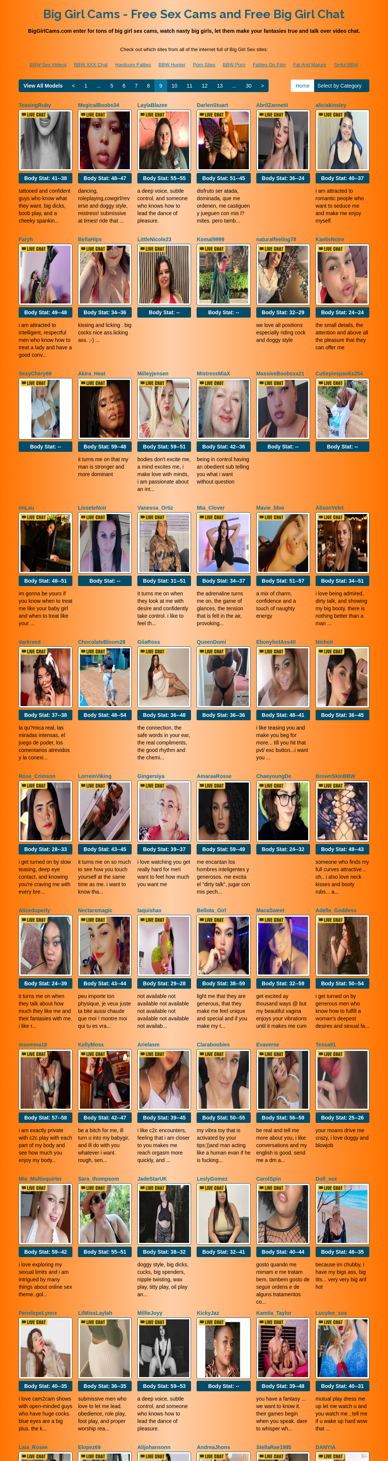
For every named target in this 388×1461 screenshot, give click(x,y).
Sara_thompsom (98, 1015)
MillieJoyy (149, 1128)
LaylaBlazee (152, 105)
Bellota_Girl (211, 787)
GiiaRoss (148, 560)
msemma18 (33, 901)
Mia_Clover (211, 446)
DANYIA (326, 1242)
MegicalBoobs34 (98, 105)
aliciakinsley (331, 105)
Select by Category (341, 86)
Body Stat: (45, 158)
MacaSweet (270, 787)
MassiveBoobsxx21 (280, 333)
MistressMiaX (213, 333)
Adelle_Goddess (336, 787)
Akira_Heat (91, 333)
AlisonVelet (330, 446)
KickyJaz (208, 1128)
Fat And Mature (309, 64)
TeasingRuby (35, 105)
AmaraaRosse (214, 674)
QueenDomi (211, 560)
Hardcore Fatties (133, 64)
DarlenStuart (212, 105)
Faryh (26, 219)
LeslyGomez (212, 1015)
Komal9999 (210, 219)
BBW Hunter (172, 64)
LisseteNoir (92, 446)
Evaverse (267, 901)
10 (175, 86)
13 (220, 86)
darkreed (30, 560)
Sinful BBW (346, 64)
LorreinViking (95, 674)
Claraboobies (213, 901)
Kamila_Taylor (274, 1128)
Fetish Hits (251, 1450)
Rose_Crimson (37, 674)
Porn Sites (204, 64)
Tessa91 (326, 901)
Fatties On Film (269, 64)
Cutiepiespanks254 (339, 333)
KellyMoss (91, 901)
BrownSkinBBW (336, 674)
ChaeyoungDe (273, 674)
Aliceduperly (34, 787)
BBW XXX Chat (90, 64)
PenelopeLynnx (38, 1128)
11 (190, 86)
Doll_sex (326, 1015)
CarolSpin (268, 1015)
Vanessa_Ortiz (155, 446)
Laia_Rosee (33, 1242)
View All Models (43, 86)
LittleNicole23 (154, 219)
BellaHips (90, 219)
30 (249, 86)
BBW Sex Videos (48, 64)
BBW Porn (234, 64)
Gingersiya (150, 674)
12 (205, 86)
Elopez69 (89, 1242)
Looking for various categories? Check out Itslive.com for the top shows (194, 1395)
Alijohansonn (153, 1242)
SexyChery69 (35, 333)
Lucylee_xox (331, 1128)
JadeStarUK (152, 1015)
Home (302, 86)
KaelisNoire (330, 219)
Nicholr (325, 560)
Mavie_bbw (270, 446)
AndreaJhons (213, 1242)
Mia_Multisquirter (40, 1015)
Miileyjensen (152, 333)
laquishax (149, 787)
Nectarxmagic (95, 787)
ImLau (26, 446)
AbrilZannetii (272, 105)
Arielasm (148, 901)
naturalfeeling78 (276, 219)
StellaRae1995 (273, 1242)
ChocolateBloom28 (101, 560)
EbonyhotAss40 (276, 560)
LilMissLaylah (95, 1128)
